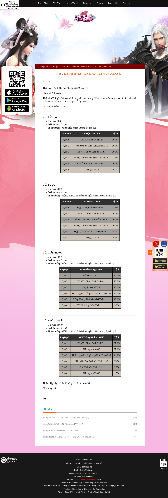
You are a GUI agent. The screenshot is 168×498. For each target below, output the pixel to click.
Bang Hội (112, 3)
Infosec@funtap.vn (90, 473)
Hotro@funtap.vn (86, 470)
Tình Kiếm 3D (85, 17)
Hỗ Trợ (68, 463)
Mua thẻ (160, 266)
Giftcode (126, 3)
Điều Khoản (88, 463)
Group (100, 3)
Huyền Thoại (72, 3)
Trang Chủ (43, 3)
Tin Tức (56, 3)
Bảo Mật (99, 463)
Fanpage (87, 3)
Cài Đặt (77, 463)
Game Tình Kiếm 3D (84, 460)
